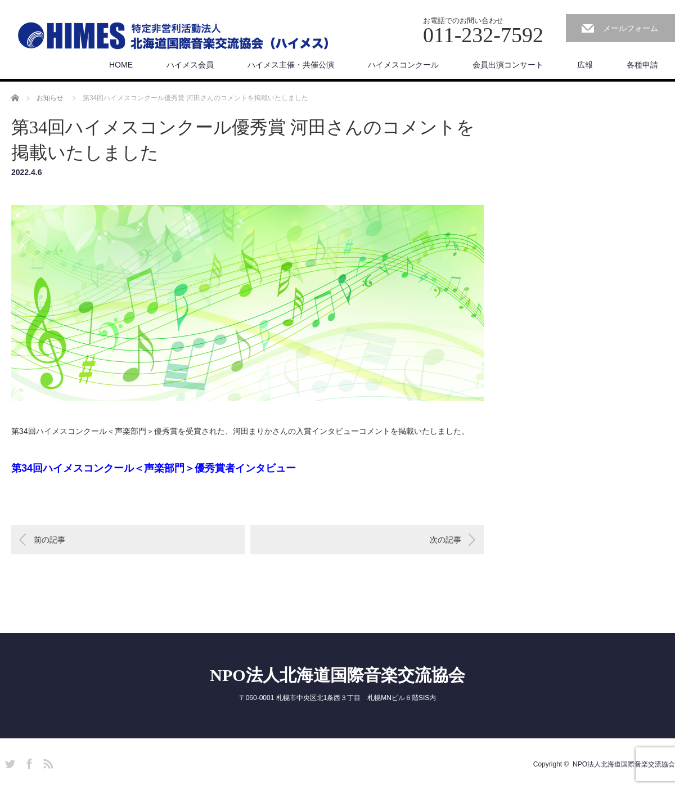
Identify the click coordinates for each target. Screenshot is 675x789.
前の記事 (49, 539)
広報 (585, 64)
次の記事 (445, 539)
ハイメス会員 (190, 64)
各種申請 (642, 64)
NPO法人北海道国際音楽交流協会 (337, 675)
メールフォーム (630, 28)
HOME (121, 64)
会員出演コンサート (507, 64)
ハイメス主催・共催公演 (291, 64)
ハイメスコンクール (403, 64)
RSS (46, 762)
